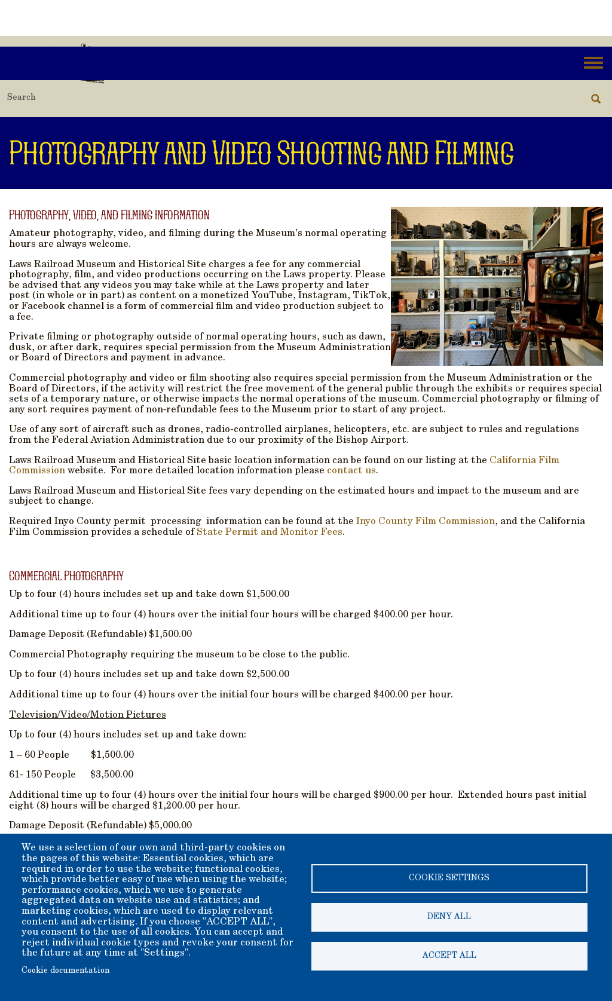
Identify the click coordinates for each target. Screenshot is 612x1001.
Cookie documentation (65, 971)
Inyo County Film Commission (425, 521)
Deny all (449, 917)
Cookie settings (449, 878)
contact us (351, 471)
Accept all (449, 956)
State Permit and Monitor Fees (269, 532)
